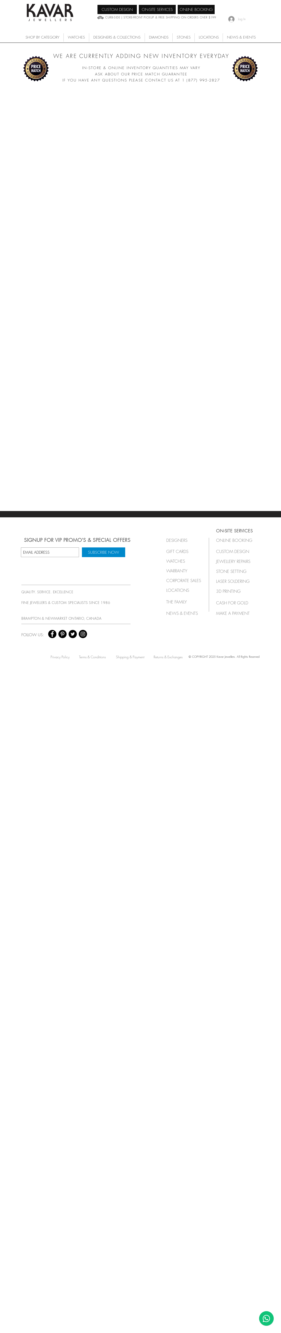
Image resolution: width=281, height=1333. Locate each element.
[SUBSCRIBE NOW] (103, 552)
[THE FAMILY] (182, 602)
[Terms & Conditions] (92, 657)
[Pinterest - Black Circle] (62, 634)
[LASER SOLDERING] (235, 581)
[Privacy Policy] (60, 657)
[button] (76, 37)
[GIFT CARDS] (182, 551)
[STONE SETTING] (234, 571)
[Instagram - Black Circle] (83, 634)
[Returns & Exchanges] (168, 657)
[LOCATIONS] (182, 590)
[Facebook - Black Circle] (52, 634)
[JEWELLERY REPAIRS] (238, 561)
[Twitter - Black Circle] (73, 634)
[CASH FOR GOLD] (234, 603)
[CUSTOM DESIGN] (117, 9)
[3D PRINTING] (234, 591)
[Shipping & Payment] (130, 657)
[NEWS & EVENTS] (183, 613)
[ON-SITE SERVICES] (157, 9)
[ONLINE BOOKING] (196, 9)
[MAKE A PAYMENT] (234, 613)
